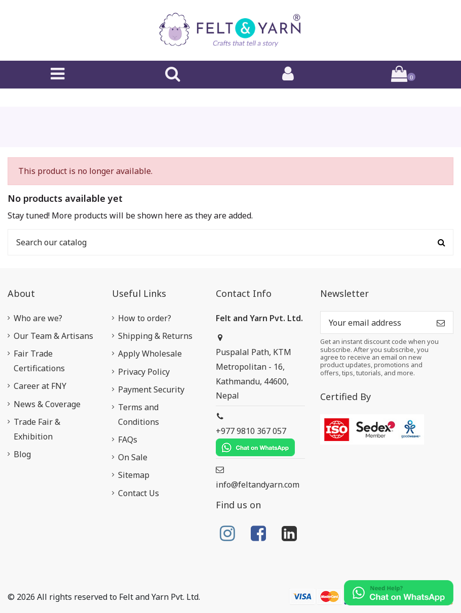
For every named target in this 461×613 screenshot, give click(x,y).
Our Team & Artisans (53, 335)
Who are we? (38, 318)
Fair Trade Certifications (39, 361)
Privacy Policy (144, 371)
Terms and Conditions (138, 414)
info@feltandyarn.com (257, 484)
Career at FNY (40, 385)
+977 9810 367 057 (255, 440)
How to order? (144, 318)
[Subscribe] (441, 322)
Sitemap (133, 474)
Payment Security (151, 389)
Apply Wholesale (150, 353)
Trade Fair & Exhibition (37, 429)
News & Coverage (47, 404)
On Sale (132, 457)
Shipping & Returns (155, 335)
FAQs (127, 439)
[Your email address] (375, 322)
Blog (22, 454)
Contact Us (138, 493)
